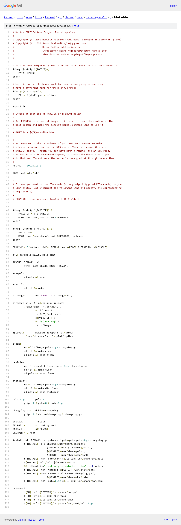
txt (166, 519)
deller (69, 17)
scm (29, 17)
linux (38, 17)
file (76, 25)
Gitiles (21, 519)
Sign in (173, 5)
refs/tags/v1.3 (96, 17)
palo (80, 17)
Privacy (31, 519)
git (60, 17)
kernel (8, 17)
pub (19, 17)
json (174, 519)
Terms (41, 519)
